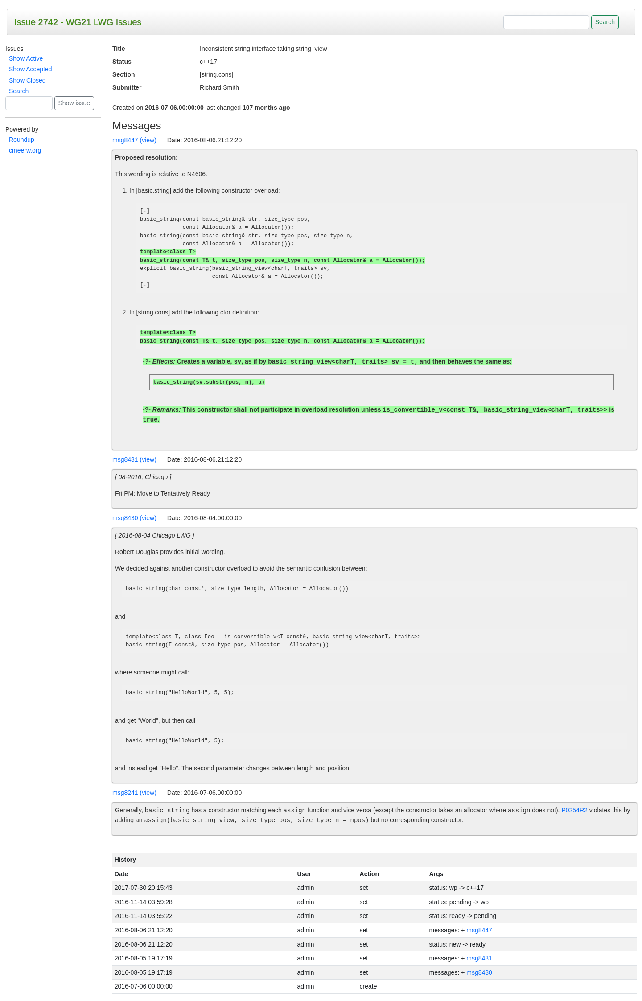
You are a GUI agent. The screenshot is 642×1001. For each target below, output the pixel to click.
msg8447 (479, 930)
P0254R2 (574, 810)
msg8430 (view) (134, 517)
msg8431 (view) (134, 459)
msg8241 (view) (134, 792)
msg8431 (479, 958)
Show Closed (27, 80)
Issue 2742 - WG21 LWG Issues (77, 22)
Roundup (21, 139)
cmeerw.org (25, 150)
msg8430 (479, 972)
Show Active (26, 58)
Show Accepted (30, 69)
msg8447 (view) (134, 140)
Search (19, 91)
